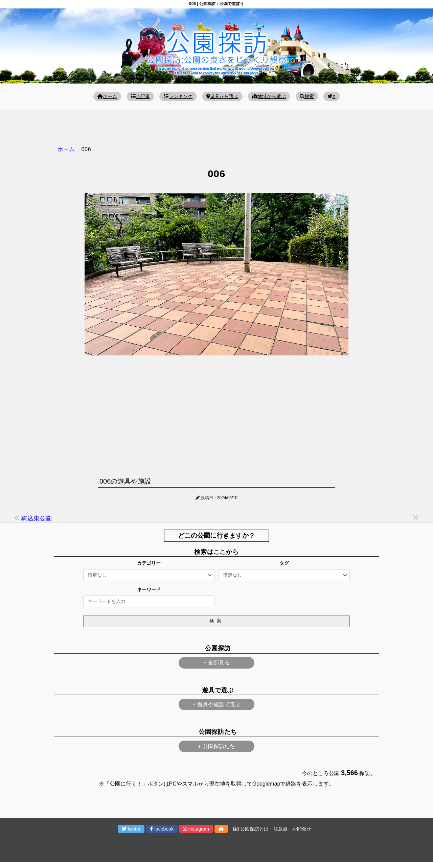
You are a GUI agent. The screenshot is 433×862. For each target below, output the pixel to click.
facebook (162, 829)
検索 (307, 96)
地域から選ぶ (269, 96)
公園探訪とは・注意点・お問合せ (272, 829)
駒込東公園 (36, 518)
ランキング (177, 96)
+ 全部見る (216, 663)
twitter (131, 829)
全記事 (140, 96)
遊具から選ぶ (222, 96)
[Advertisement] (216, 414)
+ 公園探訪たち (216, 746)
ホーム (107, 96)
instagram (196, 829)
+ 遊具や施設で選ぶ (216, 704)
